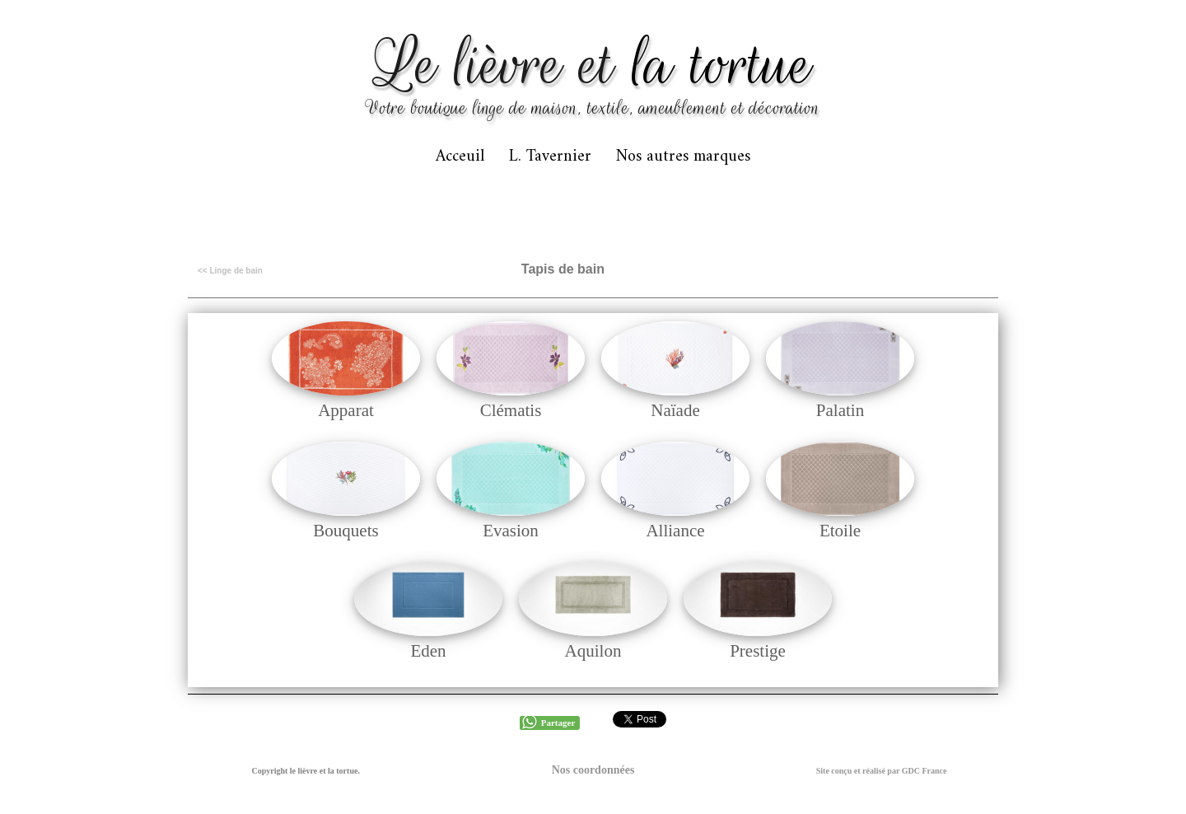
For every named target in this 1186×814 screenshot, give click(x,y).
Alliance (675, 530)
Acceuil (460, 157)
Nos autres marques (683, 157)
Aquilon (593, 651)
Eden (428, 651)
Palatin (840, 410)
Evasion (511, 530)
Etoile (840, 530)
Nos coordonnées (593, 770)
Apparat (346, 410)
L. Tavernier (550, 157)
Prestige (758, 651)
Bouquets (345, 530)
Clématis (511, 410)
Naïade (675, 410)
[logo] (593, 73)
